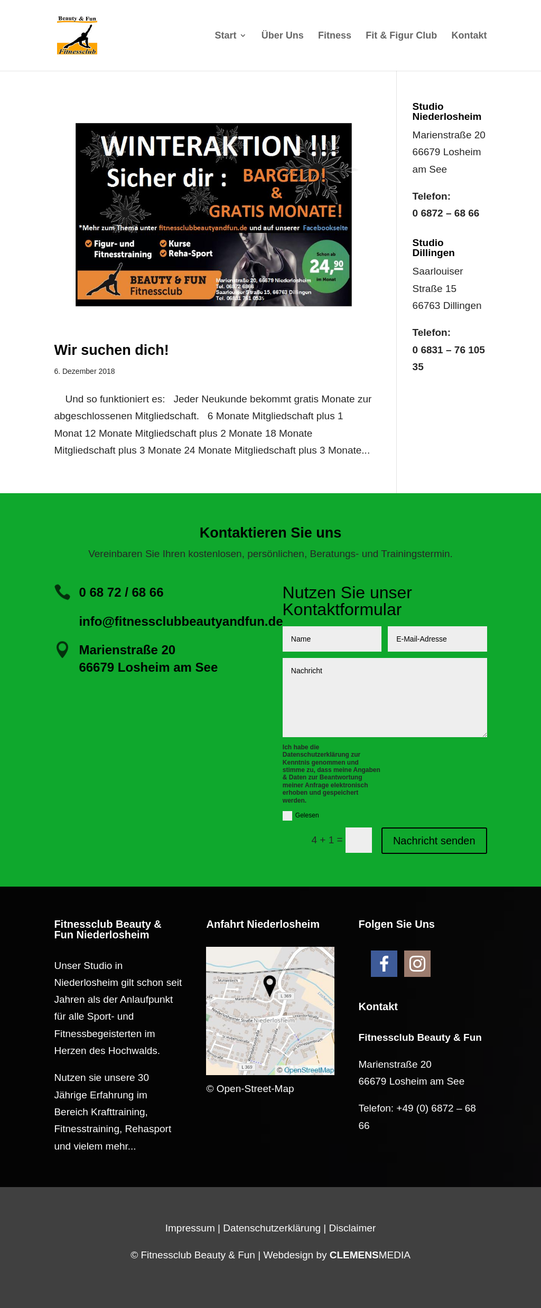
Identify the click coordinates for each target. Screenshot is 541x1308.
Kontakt (469, 36)
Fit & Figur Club (401, 36)
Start (225, 36)
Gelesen (301, 816)
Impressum (190, 1228)
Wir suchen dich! (111, 350)
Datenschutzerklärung (272, 1228)
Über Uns (283, 36)
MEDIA (370, 1254)
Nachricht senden (434, 840)
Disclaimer (352, 1228)
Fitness (334, 36)
